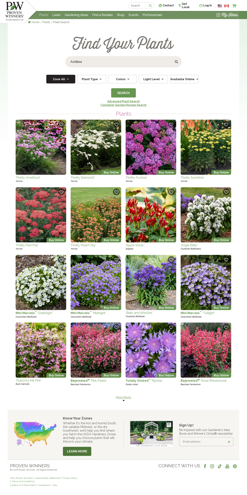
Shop (120, 15)
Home (36, 22)
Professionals (152, 15)
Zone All (59, 79)
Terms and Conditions (23, 481)
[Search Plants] (123, 61)
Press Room (30, 485)
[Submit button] (176, 61)
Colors (121, 79)
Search (123, 93)
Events (134, 15)
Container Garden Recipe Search (123, 105)
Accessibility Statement (47, 478)
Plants (46, 22)
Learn (56, 15)
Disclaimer (44, 485)
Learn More (77, 451)
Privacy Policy (70, 478)
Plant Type (90, 79)
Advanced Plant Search (123, 101)
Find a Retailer (102, 15)
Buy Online (111, 172)
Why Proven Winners (21, 478)
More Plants (123, 397)
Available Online (182, 79)
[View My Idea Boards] (227, 15)
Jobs (54, 485)
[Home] (14, 11)
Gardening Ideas (76, 15)
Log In (207, 5)
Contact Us (15, 485)
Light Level (152, 79)
